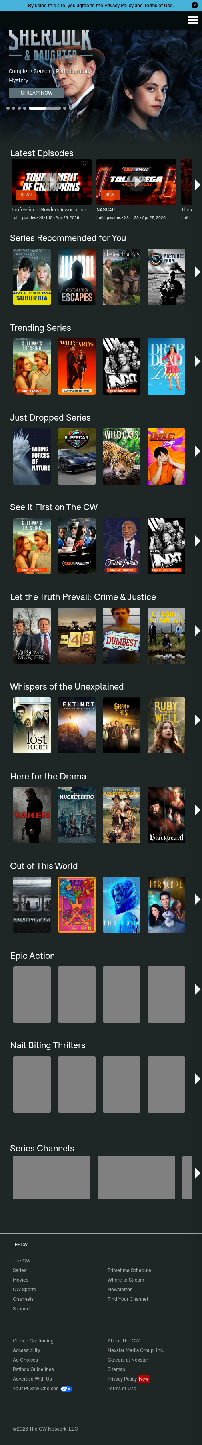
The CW (14, 18)
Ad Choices (25, 1360)
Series (19, 1270)
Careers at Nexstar (128, 1360)
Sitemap (116, 1369)
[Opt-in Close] (195, 5)
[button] (198, 188)
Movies (20, 1280)
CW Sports (24, 1289)
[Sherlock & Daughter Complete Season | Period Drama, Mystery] (101, 87)
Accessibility (26, 1350)
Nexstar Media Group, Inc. (136, 1350)
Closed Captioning (33, 1341)
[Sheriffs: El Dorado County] (136, 1178)
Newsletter (120, 1289)
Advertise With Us (32, 1379)
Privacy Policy (119, 5)
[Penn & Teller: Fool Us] (52, 1178)
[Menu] (193, 20)
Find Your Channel (128, 1299)
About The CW (124, 1341)
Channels (23, 1299)
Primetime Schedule (129, 1270)
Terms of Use (158, 5)
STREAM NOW (36, 93)
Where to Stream (126, 1280)
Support (21, 1309)
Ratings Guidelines (33, 1369)
